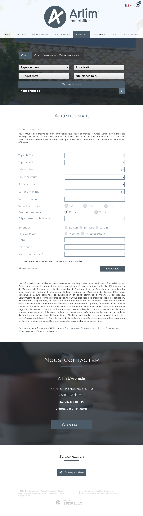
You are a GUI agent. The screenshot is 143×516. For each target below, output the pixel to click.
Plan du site (22, 493)
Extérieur (24, 227)
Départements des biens (34, 218)
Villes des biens (28, 199)
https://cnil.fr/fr (31, 306)
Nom (21, 239)
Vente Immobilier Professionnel (57, 55)
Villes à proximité (29, 206)
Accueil (8, 34)
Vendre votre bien (40, 34)
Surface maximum (30, 191)
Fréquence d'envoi (30, 212)
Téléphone (25, 247)
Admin (62, 493)
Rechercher (71, 84)
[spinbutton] (95, 169)
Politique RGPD (24, 496)
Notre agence (99, 34)
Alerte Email (81, 34)
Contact (114, 34)
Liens (56, 493)
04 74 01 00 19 (71, 402)
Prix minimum (27, 169)
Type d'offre (25, 155)
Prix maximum (28, 176)
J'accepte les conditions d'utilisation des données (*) (54, 261)
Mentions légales (34, 493)
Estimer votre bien (62, 34)
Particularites (27, 233)
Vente (25, 55)
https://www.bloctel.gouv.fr (33, 318)
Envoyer (112, 268)
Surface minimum (30, 184)
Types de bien (27, 162)
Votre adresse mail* (30, 254)
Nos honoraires (131, 34)
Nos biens (21, 34)
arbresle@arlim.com (71, 408)
